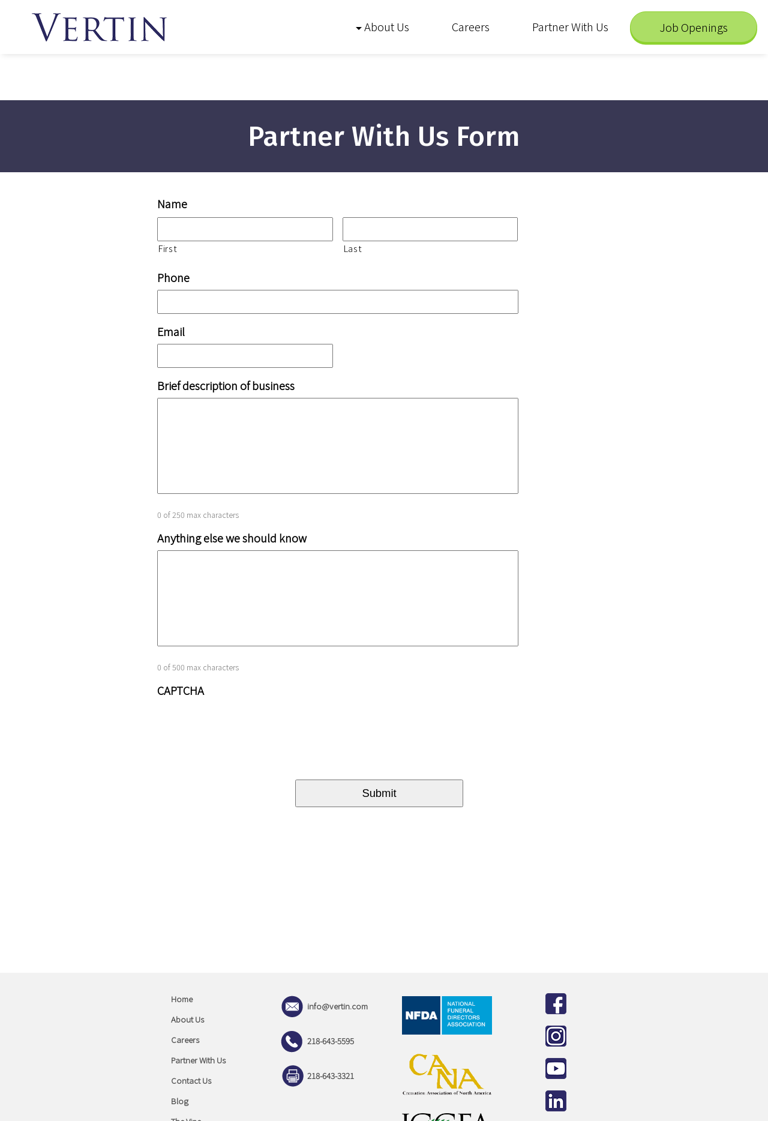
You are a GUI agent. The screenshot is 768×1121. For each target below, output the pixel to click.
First (167, 248)
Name (172, 204)
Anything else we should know (232, 538)
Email (171, 332)
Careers (185, 1039)
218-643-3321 (315, 1076)
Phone (173, 278)
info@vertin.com (322, 1006)
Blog (179, 1101)
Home (182, 999)
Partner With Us (198, 1060)
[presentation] (248, 726)
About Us (187, 1019)
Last (352, 248)
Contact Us (191, 1080)
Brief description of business (226, 386)
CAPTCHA (180, 691)
